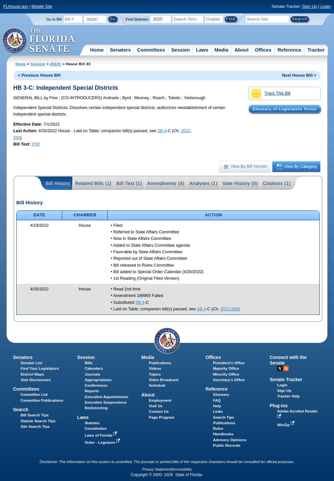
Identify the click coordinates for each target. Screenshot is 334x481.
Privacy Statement (156, 469)
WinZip (286, 425)
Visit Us (155, 406)
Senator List (31, 363)
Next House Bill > (299, 75)
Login (325, 6)
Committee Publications (42, 400)
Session (180, 50)
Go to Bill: (54, 19)
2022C (55, 64)
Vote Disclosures (36, 380)
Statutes (92, 423)
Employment (160, 400)
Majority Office (226, 368)
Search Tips (223, 417)
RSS (286, 368)
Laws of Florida (102, 435)
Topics (154, 374)
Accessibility (182, 469)
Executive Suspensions (106, 402)
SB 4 (161, 130)
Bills (89, 363)
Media (222, 50)
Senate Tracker (286, 379)
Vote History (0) (240, 183)
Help (217, 406)
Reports (92, 391)
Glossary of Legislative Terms (284, 109)
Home (97, 50)
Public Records (226, 445)
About (242, 50)
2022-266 (229, 308)
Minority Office (226, 374)
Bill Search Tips (35, 415)
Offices (263, 50)
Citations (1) (277, 183)
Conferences (96, 385)
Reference (289, 50)
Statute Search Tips (38, 421)
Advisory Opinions (229, 440)
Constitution (96, 428)
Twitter (279, 368)
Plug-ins (279, 405)
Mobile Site (42, 6)
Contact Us (159, 411)
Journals (92, 374)
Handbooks (223, 434)
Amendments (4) (165, 183)
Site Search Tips (35, 426)
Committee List (34, 394)
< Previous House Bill (39, 75)
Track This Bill (270, 93)
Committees (151, 50)
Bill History (58, 183)
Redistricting (96, 408)
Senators (120, 50)
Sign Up (309, 6)
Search (20, 409)
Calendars (94, 368)
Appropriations (98, 380)
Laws (202, 50)
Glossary (221, 394)
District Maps (32, 374)
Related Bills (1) (93, 183)
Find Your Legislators (40, 368)
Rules (218, 428)
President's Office (229, 363)
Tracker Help (288, 396)
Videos (155, 368)
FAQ (217, 400)
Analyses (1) (203, 183)
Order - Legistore (103, 442)
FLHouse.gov (15, 6)
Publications (160, 363)
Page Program (161, 417)
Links (218, 411)
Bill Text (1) (129, 183)
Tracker (316, 50)
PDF (36, 144)
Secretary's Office (229, 380)
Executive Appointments (107, 397)
